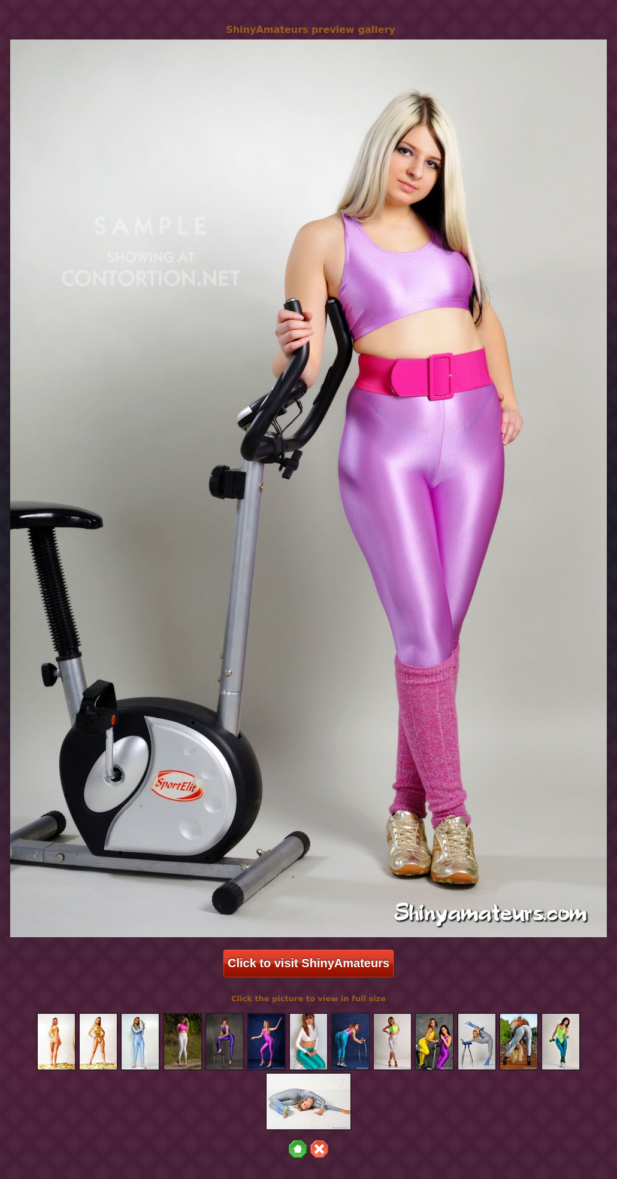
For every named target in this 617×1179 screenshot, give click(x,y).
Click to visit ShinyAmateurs (308, 963)
